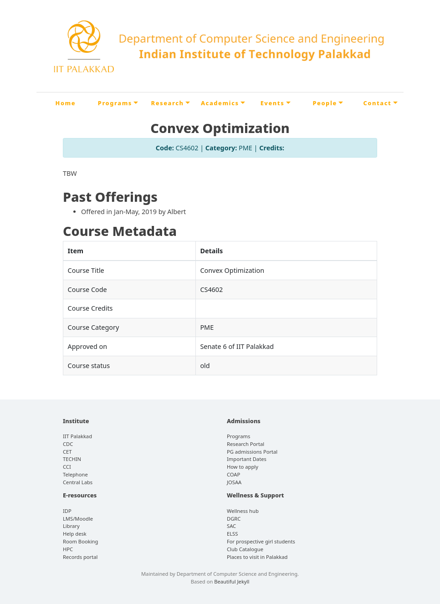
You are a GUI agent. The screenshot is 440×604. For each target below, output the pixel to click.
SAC (231, 525)
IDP (67, 510)
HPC (68, 549)
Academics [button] (220, 103)
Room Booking (80, 541)
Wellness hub (243, 510)
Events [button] (273, 103)
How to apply (242, 466)
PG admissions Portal (252, 451)
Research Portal (245, 443)
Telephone (75, 474)
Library (71, 525)
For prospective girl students (261, 541)
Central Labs (77, 482)
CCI (67, 466)
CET (67, 451)
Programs (238, 436)
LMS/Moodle (78, 518)
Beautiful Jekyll (231, 581)
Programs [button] (115, 103)
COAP (233, 474)
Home (66, 103)
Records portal (80, 556)
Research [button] (167, 103)
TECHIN (72, 459)
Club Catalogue (245, 549)
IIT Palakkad (77, 436)
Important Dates (246, 459)
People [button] (324, 103)
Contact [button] (377, 103)
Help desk (75, 533)
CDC (68, 443)
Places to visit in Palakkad (257, 556)
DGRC (233, 518)
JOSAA (234, 482)
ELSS (232, 533)
